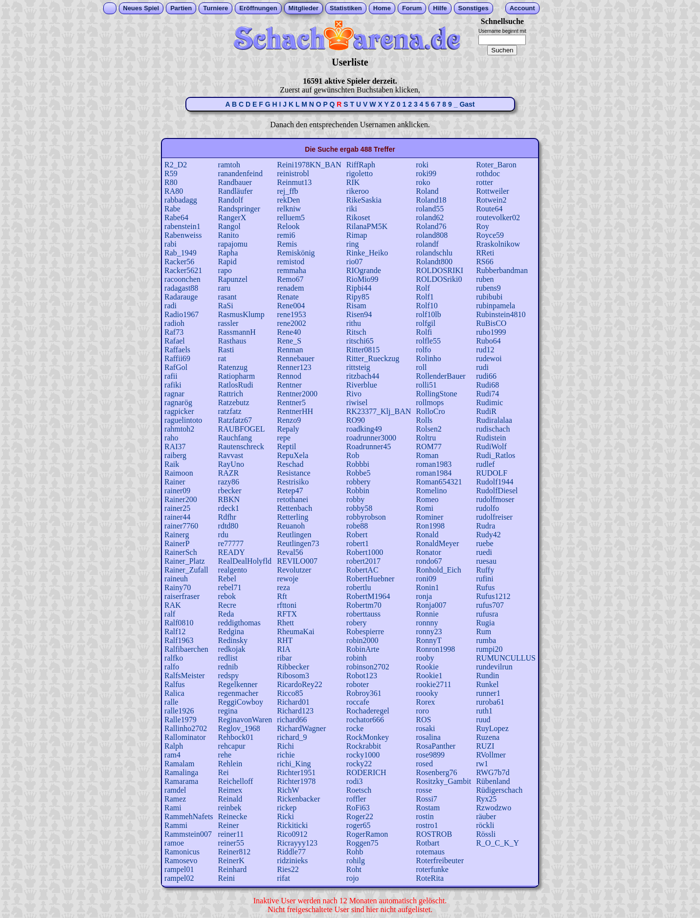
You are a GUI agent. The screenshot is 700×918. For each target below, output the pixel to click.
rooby (425, 658)
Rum (483, 631)
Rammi (175, 825)
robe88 (357, 526)
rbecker (230, 490)
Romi (424, 508)
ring (352, 244)
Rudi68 (487, 385)
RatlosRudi (235, 385)
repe (284, 438)
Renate (287, 297)
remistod (290, 261)
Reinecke (233, 816)
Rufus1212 (493, 596)
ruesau (486, 561)
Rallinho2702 (185, 728)
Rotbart (427, 843)
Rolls (424, 420)
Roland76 (431, 226)
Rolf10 (426, 305)
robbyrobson (366, 517)
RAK (172, 605)
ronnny (427, 623)
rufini (485, 578)
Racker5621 (183, 270)
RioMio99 (362, 279)
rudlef (485, 464)
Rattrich (231, 394)
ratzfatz (230, 411)
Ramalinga (181, 772)
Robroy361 (364, 693)
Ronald (427, 534)
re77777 (231, 543)
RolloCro (430, 411)
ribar (284, 658)
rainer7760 (181, 526)
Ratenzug (233, 367)
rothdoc (488, 173)
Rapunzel (233, 279)
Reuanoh (291, 526)
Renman (290, 349)
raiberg (175, 455)
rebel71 (230, 587)
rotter (484, 182)
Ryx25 (486, 799)
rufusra (487, 614)
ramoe (174, 843)
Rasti (226, 349)
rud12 (485, 349)
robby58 (359, 508)
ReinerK (231, 860)
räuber (486, 816)
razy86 (229, 482)
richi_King (294, 763)
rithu (353, 323)
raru (224, 288)
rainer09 (177, 490)
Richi (285, 746)
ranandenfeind (240, 173)
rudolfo (487, 508)
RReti (485, 253)
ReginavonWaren (245, 719)
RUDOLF (491, 473)
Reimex (230, 790)
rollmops (430, 402)
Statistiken (346, 8)
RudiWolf (491, 446)
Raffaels (177, 349)
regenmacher (238, 693)
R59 (171, 173)
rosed (424, 763)
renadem (290, 288)
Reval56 (290, 552)
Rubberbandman (502, 270)
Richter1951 (296, 772)
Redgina (231, 631)
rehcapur (232, 746)
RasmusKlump (241, 314)
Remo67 (290, 279)
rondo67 (429, 561)
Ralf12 (175, 631)
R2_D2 (175, 165)
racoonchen (182, 279)
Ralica (174, 693)
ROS (423, 719)
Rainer (174, 482)
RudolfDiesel (497, 490)
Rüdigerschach (499, 790)
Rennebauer (295, 358)
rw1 (482, 763)
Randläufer (235, 191)
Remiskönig (296, 253)
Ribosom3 (293, 675)
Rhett (285, 623)
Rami (172, 807)
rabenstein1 (182, 226)
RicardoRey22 (299, 684)
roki (422, 165)
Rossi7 (426, 799)
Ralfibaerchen (186, 649)
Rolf (422, 288)
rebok (227, 596)
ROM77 (428, 446)
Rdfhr (227, 517)
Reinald (230, 799)
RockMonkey (367, 737)
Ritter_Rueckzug (372, 358)
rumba (486, 640)
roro (422, 711)
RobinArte (363, 649)
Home (382, 8)
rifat (283, 878)
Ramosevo (181, 860)
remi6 (286, 235)
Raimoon (178, 473)
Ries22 (287, 869)
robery (356, 623)
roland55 (430, 209)
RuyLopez (492, 728)
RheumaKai (295, 631)
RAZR (228, 473)
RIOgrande (363, 270)
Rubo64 (488, 341)
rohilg (355, 860)
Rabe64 (176, 217)
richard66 (292, 719)
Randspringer (239, 209)
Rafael (174, 341)
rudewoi (488, 358)
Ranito (228, 235)
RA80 (173, 191)
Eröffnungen (258, 8)
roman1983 (434, 464)
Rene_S (289, 341)
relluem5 (291, 217)
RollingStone (436, 394)
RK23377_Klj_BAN (378, 411)
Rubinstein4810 (500, 314)
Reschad (290, 464)
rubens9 (488, 288)
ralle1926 (179, 711)
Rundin (487, 675)
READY (231, 552)
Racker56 (179, 261)
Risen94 (359, 314)
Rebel (227, 578)
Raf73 (173, 332)
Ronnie (427, 614)
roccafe (357, 702)
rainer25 (177, 508)
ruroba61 (490, 702)
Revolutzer (294, 570)
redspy (228, 675)
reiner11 (231, 834)
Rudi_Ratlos (495, 455)
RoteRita (430, 878)
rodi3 (354, 781)
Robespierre (365, 631)
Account (522, 8)
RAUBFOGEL (241, 429)
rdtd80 (228, 526)
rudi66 (486, 376)
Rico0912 (292, 834)
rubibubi (489, 297)
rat (222, 358)
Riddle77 (291, 852)
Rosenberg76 (436, 772)
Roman (427, 455)
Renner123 (294, 367)
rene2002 (291, 323)
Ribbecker (293, 667)
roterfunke (432, 869)
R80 (171, 182)
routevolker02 (498, 217)
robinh (356, 658)
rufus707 (490, 605)
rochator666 (365, 719)
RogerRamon (367, 834)
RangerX (232, 217)
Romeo (427, 499)
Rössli (486, 834)
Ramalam (179, 763)
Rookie (427, 667)
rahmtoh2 (179, 429)
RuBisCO (491, 323)
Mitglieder (303, 8)
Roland (427, 191)
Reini (226, 878)
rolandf (427, 244)
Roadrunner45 (368, 446)
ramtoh (229, 165)
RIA (284, 649)
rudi (482, 367)
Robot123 (361, 675)
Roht (353, 869)
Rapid (227, 261)
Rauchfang (235, 438)
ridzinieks (292, 860)
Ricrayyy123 (297, 843)
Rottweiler (492, 191)
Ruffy (485, 570)
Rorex (425, 702)
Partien (181, 8)
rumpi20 (489, 649)
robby (355, 499)
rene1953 (291, 314)
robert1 (357, 543)
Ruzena (487, 737)
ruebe (485, 543)
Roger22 (359, 816)
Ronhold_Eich (438, 570)
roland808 (432, 235)
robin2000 (362, 640)
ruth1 (484, 711)
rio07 (354, 261)
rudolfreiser (494, 517)
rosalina (428, 737)
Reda (226, 614)
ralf (169, 614)
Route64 (489, 209)
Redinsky (233, 640)
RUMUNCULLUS (506, 658)
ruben (485, 279)
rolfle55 (428, 341)
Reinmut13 (294, 182)
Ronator (428, 552)
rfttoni (286, 605)
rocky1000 (363, 755)
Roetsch (359, 790)
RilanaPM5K (366, 226)
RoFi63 (358, 807)
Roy (482, 226)
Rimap (356, 235)
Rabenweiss (183, 235)
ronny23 (429, 631)
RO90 (355, 420)
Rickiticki (292, 825)
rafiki (172, 385)
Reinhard (232, 869)
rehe (225, 755)
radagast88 (181, 288)
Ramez (175, 799)
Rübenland (493, 781)
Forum (412, 8)
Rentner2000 (297, 394)
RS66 (485, 261)
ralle (171, 702)
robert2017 (363, 561)
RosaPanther (435, 746)
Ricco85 (290, 693)
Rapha (228, 253)
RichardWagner (301, 728)
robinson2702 (367, 667)
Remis (287, 244)
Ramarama (181, 781)
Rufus (485, 587)
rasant (227, 297)
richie (285, 755)
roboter (357, 684)
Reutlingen (294, 534)
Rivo (353, 394)
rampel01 (179, 869)
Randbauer (235, 182)
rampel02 (179, 878)
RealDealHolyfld (244, 561)
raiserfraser (182, 596)
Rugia (485, 623)
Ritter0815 (363, 349)
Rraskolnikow (498, 244)
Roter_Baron (496, 165)
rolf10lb (428, 314)
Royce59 (490, 235)
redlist (228, 658)
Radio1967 (181, 314)
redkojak (232, 649)
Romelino (431, 490)
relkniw (289, 209)
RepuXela (292, 455)
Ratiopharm (236, 376)
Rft (282, 596)
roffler (356, 799)
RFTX (287, 614)
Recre (227, 605)
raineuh (176, 578)
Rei (223, 772)
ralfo (171, 667)
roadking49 (364, 429)
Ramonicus (182, 852)
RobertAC (362, 570)
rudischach (493, 429)
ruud (483, 719)
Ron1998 (430, 526)
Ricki (285, 816)
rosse (424, 790)
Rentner (289, 385)
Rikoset (358, 217)
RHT (285, 640)
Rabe (172, 209)
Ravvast (231, 455)
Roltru (426, 438)
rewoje (287, 578)
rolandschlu (434, 253)
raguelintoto (183, 420)
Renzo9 (289, 420)
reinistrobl (293, 173)
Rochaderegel (367, 711)
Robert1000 (365, 552)
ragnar (174, 394)
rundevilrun (494, 667)
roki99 (426, 173)
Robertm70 (364, 605)
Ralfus (174, 684)
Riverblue (361, 385)
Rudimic (489, 402)
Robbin (357, 490)
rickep (286, 807)
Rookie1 (429, 675)
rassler (228, 323)
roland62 (430, 217)
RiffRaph (360, 165)
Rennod (289, 376)
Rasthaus (232, 341)
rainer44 (177, 517)
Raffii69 (177, 358)
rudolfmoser (495, 499)
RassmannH (237, 332)
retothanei (292, 499)
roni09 (426, 578)
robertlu (358, 587)
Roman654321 (439, 482)
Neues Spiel (141, 8)
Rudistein (491, 438)
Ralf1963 (179, 640)
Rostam (428, 807)
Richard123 (295, 711)
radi (170, 305)
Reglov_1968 (239, 728)
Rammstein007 (188, 834)
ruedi (484, 552)
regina (228, 711)
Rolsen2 (428, 429)
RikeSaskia (364, 200)
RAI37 (175, 446)
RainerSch (180, 552)
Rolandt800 (434, 261)
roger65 (358, 825)
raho (171, 438)
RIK (353, 182)
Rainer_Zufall (186, 570)
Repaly (288, 429)
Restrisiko (293, 482)
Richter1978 (296, 781)
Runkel (487, 684)
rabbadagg (180, 200)
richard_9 (292, 737)
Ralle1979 (180, 719)
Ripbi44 (359, 288)
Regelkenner (238, 684)
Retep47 (290, 490)
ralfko (173, 658)
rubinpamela (495, 305)
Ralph (173, 746)
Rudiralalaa (494, 420)
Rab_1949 (180, 253)
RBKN (229, 499)
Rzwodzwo (493, 807)
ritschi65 (360, 341)
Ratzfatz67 (235, 420)
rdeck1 (229, 508)
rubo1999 (491, 332)
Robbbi (357, 464)
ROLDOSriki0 (439, 279)
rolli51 (426, 385)
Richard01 (293, 702)
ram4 (172, 755)
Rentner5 (291, 402)
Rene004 (291, 305)
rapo (225, 270)
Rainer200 (180, 499)
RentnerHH (295, 411)
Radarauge (181, 297)
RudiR (486, 411)
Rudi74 (487, 394)
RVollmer (491, 755)
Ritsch (356, 332)
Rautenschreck (241, 446)
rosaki (425, 728)
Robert (357, 534)
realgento (233, 570)
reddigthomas (239, 623)
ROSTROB (434, 834)
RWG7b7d (492, 772)
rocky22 (359, 763)
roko (423, 182)
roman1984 (434, 473)
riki (351, 209)
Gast (466, 104)
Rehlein (230, 763)
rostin (424, 816)
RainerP (177, 543)
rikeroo (357, 191)
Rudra (485, 526)
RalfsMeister (184, 675)
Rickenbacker (298, 799)
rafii (171, 376)
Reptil (286, 446)
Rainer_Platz (184, 561)
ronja (424, 596)
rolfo (423, 349)
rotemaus (430, 852)
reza (283, 587)
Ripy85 (357, 297)
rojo (352, 878)
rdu (223, 534)
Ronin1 (427, 587)
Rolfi (424, 332)
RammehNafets (188, 816)
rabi (170, 244)
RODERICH (366, 772)
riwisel (357, 402)
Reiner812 (234, 852)
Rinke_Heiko (367, 253)
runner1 (488, 693)
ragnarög (178, 402)
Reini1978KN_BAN (309, 165)
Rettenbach (294, 508)
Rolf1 (424, 297)
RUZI (485, 746)
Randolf (231, 200)
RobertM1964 (368, 596)
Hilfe (440, 8)
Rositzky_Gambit (443, 781)
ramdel (175, 790)
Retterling (292, 517)
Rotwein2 (491, 200)
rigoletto (359, 173)
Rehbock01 (236, 737)
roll (421, 367)
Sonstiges (473, 8)
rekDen (288, 200)
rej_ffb (287, 191)
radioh (174, 323)
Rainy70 (177, 587)
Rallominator (184, 737)
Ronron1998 (435, 649)
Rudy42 (488, 534)
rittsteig (358, 367)
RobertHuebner (370, 578)
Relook (288, 226)
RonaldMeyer (437, 543)
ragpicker (179, 411)
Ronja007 (431, 605)
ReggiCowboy (240, 702)
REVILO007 (297, 561)
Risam (356, 305)
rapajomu (233, 244)
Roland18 (431, 200)
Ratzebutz (233, 402)
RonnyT (428, 640)
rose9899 (430, 755)
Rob (353, 455)
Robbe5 (358, 473)
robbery (358, 482)
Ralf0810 (179, 623)
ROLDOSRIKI (439, 270)
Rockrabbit (363, 746)
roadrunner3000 (371, 438)
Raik (171, 464)
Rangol (229, 226)
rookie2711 (433, 684)
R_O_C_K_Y (497, 843)
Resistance (293, 473)
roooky (427, 693)
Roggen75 (362, 843)
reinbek (230, 807)
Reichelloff (235, 781)
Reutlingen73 (298, 543)
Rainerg (176, 534)
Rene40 (289, 332)
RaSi (225, 305)
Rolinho (428, 358)
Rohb (354, 852)
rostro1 (427, 825)
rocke (355, 728)
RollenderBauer (440, 376)
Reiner (228, 825)
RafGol (175, 367)
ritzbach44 (363, 376)
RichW (288, 790)
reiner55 (231, 843)
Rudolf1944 (494, 482)
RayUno (231, 464)
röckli (485, 825)
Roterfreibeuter (440, 860)
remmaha (291, 270)
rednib (228, 667)
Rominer (429, 517)
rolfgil (425, 323)
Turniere (215, 8)
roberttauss (363, 614)
